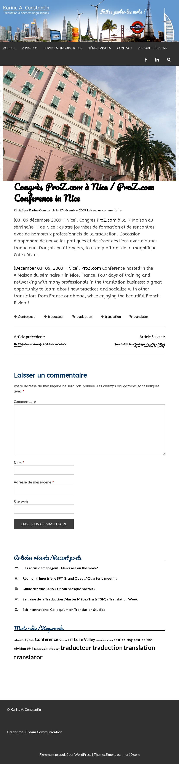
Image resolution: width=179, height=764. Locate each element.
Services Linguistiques (63, 48)
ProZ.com (106, 220)
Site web (21, 502)
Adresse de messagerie (34, 482)
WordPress (82, 754)
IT (72, 640)
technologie (40, 648)
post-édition (143, 640)
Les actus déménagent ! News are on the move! (60, 568)
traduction (84, 316)
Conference (26, 316)
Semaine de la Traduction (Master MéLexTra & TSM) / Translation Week (80, 599)
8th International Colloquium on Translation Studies (63, 609)
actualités (19, 640)
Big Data (29, 640)
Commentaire (25, 402)
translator (141, 316)
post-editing (123, 640)
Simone (110, 754)
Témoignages (99, 48)
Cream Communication (43, 732)
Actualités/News (152, 48)
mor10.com (131, 754)
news (110, 640)
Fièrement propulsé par (56, 754)
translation (113, 316)
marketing (101, 640)
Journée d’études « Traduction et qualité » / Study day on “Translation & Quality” (139, 345)
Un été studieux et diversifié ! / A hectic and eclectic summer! (40, 345)
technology (54, 648)
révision (20, 648)
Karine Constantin (42, 210)
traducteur (56, 316)
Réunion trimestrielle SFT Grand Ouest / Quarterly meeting (69, 578)
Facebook (64, 640)
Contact (124, 48)
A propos (30, 48)
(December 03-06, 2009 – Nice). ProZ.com (58, 268)
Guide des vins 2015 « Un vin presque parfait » (59, 589)
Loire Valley (84, 639)
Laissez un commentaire (104, 210)
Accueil (9, 48)
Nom (19, 463)
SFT (30, 648)
